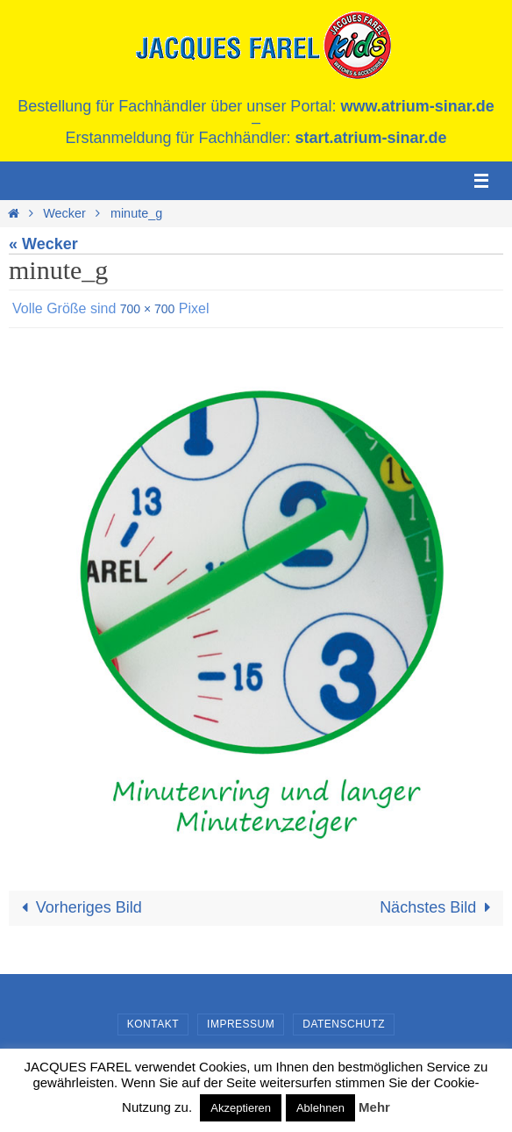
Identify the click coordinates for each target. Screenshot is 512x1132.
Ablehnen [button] (320, 1107)
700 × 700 (147, 309)
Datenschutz (343, 1024)
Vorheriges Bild (78, 907)
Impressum (240, 1024)
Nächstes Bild (439, 907)
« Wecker (43, 244)
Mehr (374, 1107)
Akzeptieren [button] (240, 1107)
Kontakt (153, 1024)
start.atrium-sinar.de (371, 138)
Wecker (64, 213)
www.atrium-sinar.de (417, 106)
